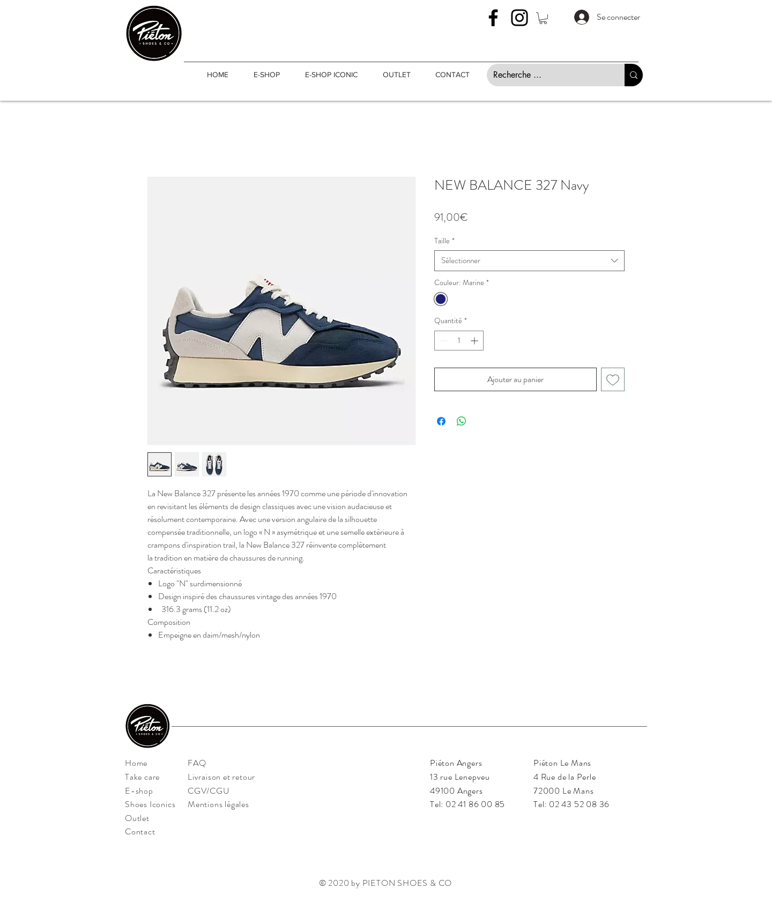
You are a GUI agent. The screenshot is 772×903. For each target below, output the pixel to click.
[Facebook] (493, 17)
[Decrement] (442, 340)
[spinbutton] (459, 340)
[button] (543, 18)
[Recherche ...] (547, 75)
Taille (444, 241)
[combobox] (529, 260)
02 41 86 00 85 (475, 804)
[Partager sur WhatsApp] (461, 421)
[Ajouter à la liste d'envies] (613, 379)
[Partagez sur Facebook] (441, 421)
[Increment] (475, 340)
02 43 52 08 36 (579, 804)
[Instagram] (519, 17)
